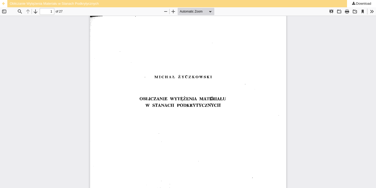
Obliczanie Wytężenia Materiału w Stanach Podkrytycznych (54, 3)
